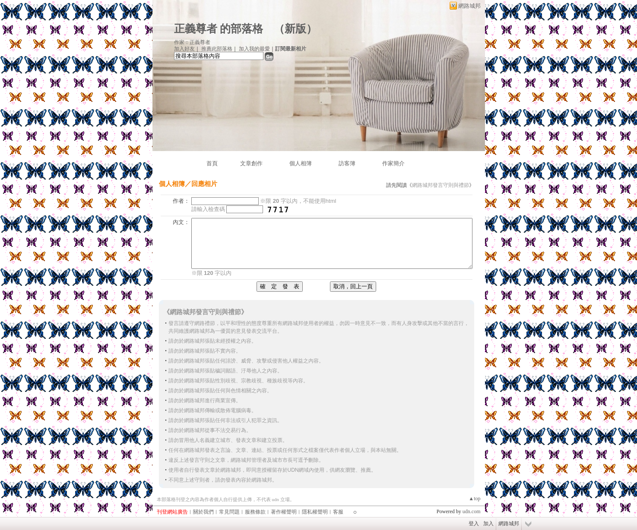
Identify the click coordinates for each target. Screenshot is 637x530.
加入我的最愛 (254, 49)
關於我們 (203, 512)
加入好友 (184, 49)
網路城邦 (469, 6)
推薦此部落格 (216, 49)
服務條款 (255, 512)
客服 (338, 512)
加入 (488, 524)
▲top (474, 498)
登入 (474, 524)
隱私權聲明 (315, 512)
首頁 (212, 163)
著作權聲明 (284, 512)
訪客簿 (347, 163)
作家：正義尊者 (192, 42)
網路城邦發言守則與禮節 (440, 185)
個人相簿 (300, 163)
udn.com (472, 511)
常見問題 (229, 512)
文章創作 (251, 163)
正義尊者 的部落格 (218, 29)
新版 (295, 29)
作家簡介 (393, 163)
